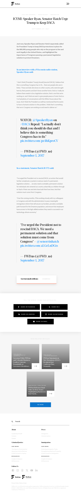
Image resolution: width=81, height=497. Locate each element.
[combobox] (63, 4)
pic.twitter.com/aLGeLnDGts (39, 246)
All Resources (15, 461)
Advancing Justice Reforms (19, 451)
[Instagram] (17, 470)
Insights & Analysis (17, 459)
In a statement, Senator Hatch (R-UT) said (35, 168)
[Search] (12, 422)
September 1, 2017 (32, 155)
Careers (14, 438)
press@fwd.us (46, 278)
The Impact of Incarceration (19, 449)
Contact (14, 436)
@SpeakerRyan (42, 120)
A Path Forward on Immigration (50, 453)
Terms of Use (22, 483)
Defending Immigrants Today (49, 449)
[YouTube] (31, 470)
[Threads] (22, 470)
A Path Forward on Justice (19, 453)
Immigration (44, 433)
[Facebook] (13, 470)
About (14, 430)
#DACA (25, 124)
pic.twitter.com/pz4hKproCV (39, 141)
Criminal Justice (45, 436)
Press (43, 430)
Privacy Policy (15, 483)
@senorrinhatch (48, 241)
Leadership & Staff (17, 433)
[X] (27, 470)
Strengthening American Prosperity (51, 451)
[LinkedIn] (36, 470)
